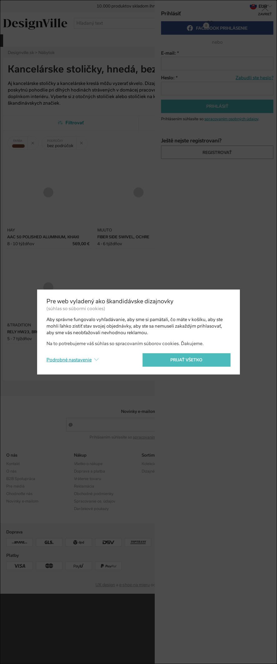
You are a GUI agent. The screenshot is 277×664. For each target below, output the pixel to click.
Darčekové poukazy (91, 509)
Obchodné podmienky (94, 494)
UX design (105, 584)
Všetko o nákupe (88, 464)
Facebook (217, 471)
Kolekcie (149, 464)
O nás (11, 471)
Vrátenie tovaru (87, 479)
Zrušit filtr (35, 141)
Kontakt (13, 464)
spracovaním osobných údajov (160, 437)
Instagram (218, 464)
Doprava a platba (89, 471)
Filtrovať (71, 122)
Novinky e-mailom (138, 411)
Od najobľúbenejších (206, 122)
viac (265, 40)
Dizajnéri (149, 471)
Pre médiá (15, 486)
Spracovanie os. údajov (94, 501)
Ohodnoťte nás (19, 494)
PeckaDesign (169, 584)
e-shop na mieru (134, 584)
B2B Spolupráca (20, 479)
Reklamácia (84, 486)
